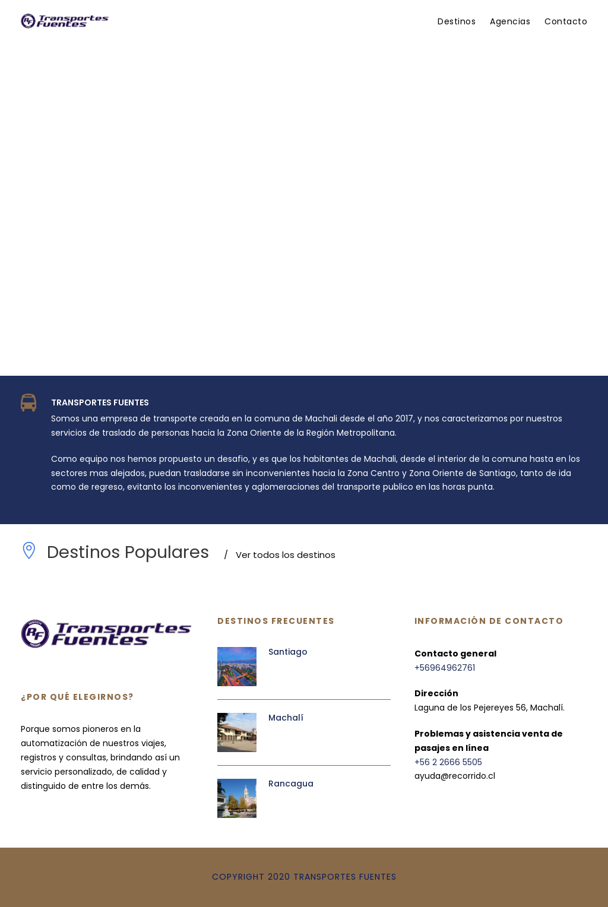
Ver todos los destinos (279, 554)
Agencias (510, 21)
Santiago (288, 652)
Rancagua (291, 783)
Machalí (285, 718)
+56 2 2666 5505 (448, 762)
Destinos (457, 21)
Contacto (565, 21)
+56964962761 (444, 668)
